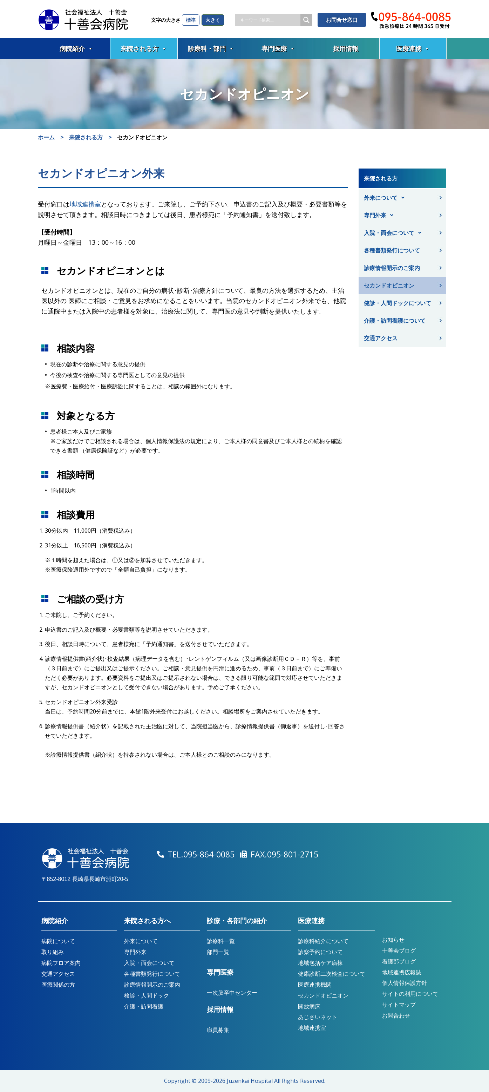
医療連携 (413, 48)
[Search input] (269, 20)
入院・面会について (394, 232)
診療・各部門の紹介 (237, 921)
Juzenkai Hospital (250, 1081)
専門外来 (380, 215)
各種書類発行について (392, 250)
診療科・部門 (211, 48)
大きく (212, 20)
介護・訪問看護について (395, 320)
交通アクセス (381, 338)
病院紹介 (76, 48)
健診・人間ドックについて (397, 303)
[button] (403, 198)
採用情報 (345, 48)
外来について (386, 197)
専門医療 (278, 48)
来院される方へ (147, 921)
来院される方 (144, 48)
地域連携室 (85, 204)
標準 (191, 20)
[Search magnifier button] (306, 20)
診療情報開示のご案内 (392, 268)
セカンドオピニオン (389, 285)
